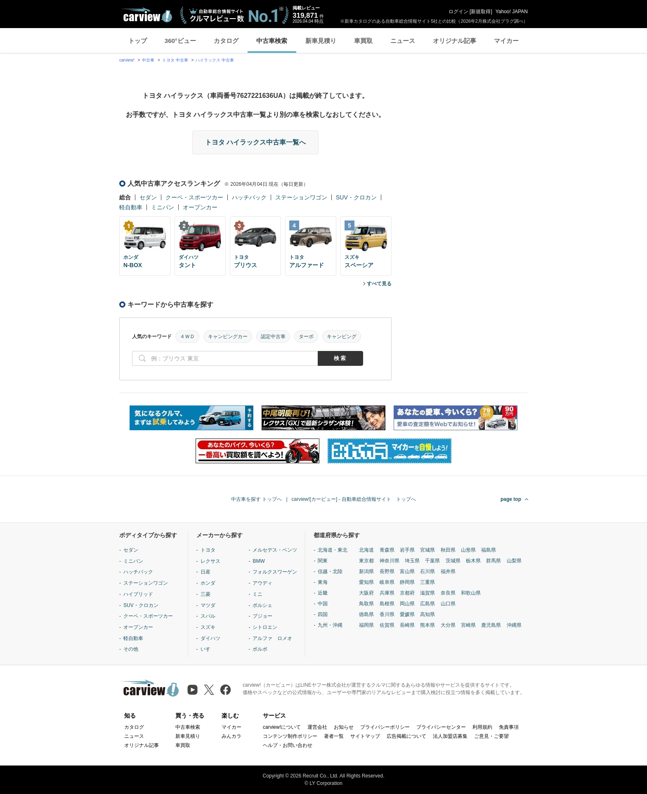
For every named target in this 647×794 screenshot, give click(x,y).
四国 (323, 614)
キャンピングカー (228, 336)
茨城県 (453, 561)
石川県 (427, 571)
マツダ (208, 605)
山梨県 (514, 561)
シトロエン (265, 627)
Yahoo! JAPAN (512, 11)
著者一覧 (334, 736)
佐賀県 (387, 625)
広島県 (427, 604)
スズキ (208, 627)
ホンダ (208, 583)
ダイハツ (210, 638)
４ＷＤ (187, 336)
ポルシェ (262, 605)
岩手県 (407, 550)
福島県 (488, 550)
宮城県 (427, 550)
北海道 (366, 550)
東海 (323, 582)
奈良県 (448, 593)
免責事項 (509, 727)
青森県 (387, 550)
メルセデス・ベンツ (275, 550)
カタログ (226, 40)
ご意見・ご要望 (491, 736)
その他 (130, 649)
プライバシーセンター (441, 727)
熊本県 (427, 625)
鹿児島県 (491, 625)
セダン (148, 197)
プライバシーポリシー (385, 727)
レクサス (210, 561)
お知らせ (344, 727)
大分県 (448, 625)
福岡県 (366, 625)
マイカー (506, 40)
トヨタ (208, 550)
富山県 (407, 571)
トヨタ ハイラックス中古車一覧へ (255, 142)
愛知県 (366, 582)
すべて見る (379, 284)
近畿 (323, 593)
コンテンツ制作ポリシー (290, 736)
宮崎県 (468, 625)
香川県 (387, 614)
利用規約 (482, 727)
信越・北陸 (330, 571)
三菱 (205, 594)
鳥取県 (366, 604)
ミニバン (162, 207)
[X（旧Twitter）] (209, 690)
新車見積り (320, 40)
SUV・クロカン (356, 197)
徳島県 (366, 614)
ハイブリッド (138, 594)
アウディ (262, 583)
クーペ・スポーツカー (194, 197)
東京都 (366, 561)
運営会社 (317, 727)
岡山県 (407, 604)
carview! (127, 60)
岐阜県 (387, 582)
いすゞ (208, 649)
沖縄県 (514, 625)
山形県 (468, 550)
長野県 (387, 571)
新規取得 (481, 11)
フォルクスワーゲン (275, 572)
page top (511, 499)
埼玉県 (412, 561)
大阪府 (366, 593)
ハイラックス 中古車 (215, 60)
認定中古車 (273, 336)
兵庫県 (387, 593)
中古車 (148, 60)
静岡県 (407, 582)
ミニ (257, 594)
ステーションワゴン (301, 197)
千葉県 (432, 561)
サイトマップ (365, 736)
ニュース (402, 40)
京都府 (407, 593)
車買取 (363, 40)
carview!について (282, 727)
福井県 (448, 571)
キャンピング (342, 336)
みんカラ (231, 736)
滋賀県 (427, 593)
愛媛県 (407, 614)
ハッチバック (249, 197)
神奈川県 (389, 561)
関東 (323, 561)
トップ (137, 40)
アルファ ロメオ (272, 638)
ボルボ (260, 649)
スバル (208, 616)
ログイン (458, 11)
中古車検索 (271, 40)
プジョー (262, 616)
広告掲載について (406, 736)
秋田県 (448, 550)
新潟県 (366, 571)
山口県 (448, 604)
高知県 (427, 614)
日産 (205, 572)
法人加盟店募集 (450, 736)
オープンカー (200, 207)
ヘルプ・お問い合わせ (287, 745)
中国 (323, 604)
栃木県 (473, 561)
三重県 (427, 582)
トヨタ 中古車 (175, 60)
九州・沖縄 (330, 625)
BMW (258, 561)
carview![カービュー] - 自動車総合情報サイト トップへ (354, 499)
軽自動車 (130, 207)
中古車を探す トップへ (256, 499)
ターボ (306, 336)
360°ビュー (180, 40)
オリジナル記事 (454, 40)
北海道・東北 (332, 550)
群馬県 (493, 561)
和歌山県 (471, 593)
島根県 (387, 604)
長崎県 (407, 625)
